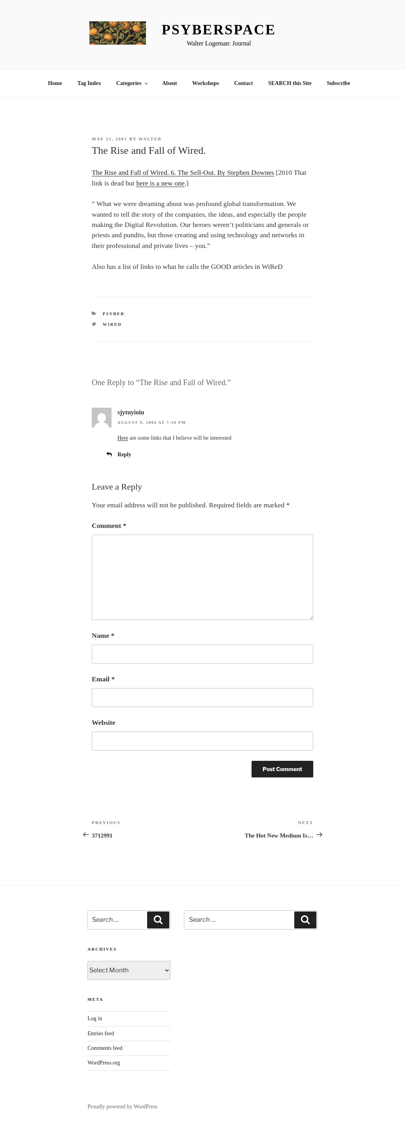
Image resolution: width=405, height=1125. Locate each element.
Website (103, 722)
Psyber (114, 313)
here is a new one (160, 183)
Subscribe (338, 83)
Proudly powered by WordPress (122, 1107)
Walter (150, 138)
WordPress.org (103, 1063)
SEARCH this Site (290, 83)
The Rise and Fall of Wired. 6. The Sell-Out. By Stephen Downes (183, 172)
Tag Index (89, 83)
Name (103, 635)
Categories (132, 83)
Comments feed (104, 1048)
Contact (243, 83)
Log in (94, 1018)
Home (55, 83)
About (169, 83)
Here (122, 438)
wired (112, 324)
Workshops (205, 83)
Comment (109, 525)
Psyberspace (219, 30)
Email (103, 679)
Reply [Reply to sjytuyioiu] (124, 455)
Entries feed (100, 1033)
